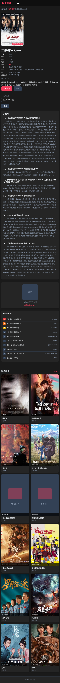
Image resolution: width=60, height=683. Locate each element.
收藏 (17, 88)
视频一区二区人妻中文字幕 (15, 353)
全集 (5, 106)
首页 (9, 9)
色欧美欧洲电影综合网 (14, 332)
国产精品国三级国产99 (14, 323)
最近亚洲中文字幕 (12, 358)
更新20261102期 (8, 100)
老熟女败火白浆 (12, 349)
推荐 (13, 9)
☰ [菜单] (18, 3)
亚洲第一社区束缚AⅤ (14, 336)
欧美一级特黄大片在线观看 (15, 345)
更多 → (56, 371)
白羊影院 (6, 3)
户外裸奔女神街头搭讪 (14, 319)
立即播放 (7, 88)
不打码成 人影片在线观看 (15, 341)
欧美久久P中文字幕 (13, 328)
